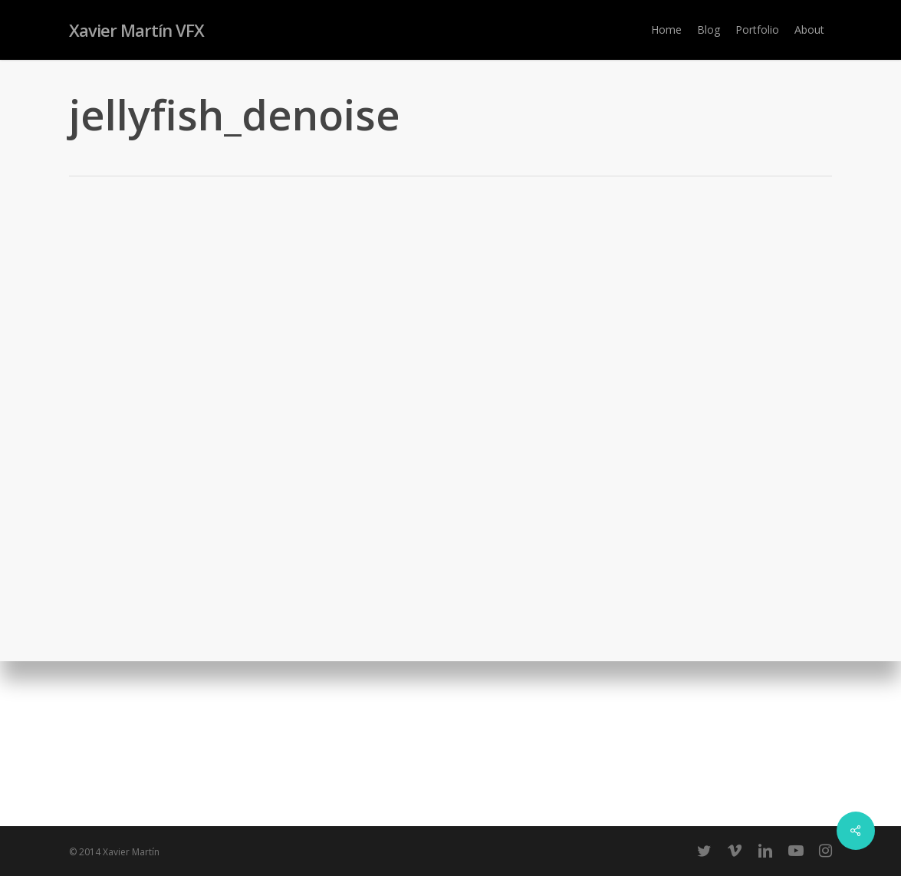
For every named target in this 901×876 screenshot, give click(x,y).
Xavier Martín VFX (136, 29)
